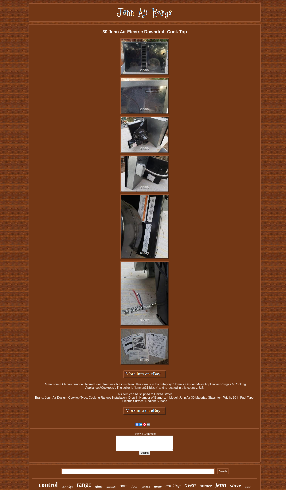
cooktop (173, 485)
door (134, 486)
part (123, 486)
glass (99, 486)
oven (190, 484)
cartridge (67, 486)
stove (235, 485)
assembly (111, 486)
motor (248, 486)
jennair (146, 486)
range (84, 484)
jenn (220, 485)
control (48, 484)
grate (158, 486)
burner (206, 485)
